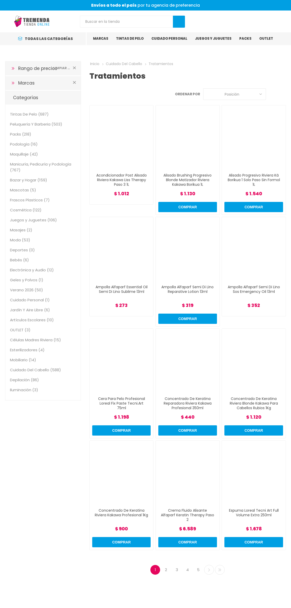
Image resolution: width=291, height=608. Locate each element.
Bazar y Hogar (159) (28, 180)
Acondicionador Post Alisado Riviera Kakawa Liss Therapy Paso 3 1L (121, 180)
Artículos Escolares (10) (32, 320)
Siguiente (209, 570)
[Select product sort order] (234, 94)
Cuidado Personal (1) (30, 300)
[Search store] (126, 22)
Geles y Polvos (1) (26, 280)
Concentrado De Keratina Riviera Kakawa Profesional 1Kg (121, 512)
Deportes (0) (22, 250)
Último (220, 570)
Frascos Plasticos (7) (30, 200)
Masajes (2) (21, 230)
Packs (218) (20, 134)
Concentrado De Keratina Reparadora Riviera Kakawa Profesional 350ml (188, 403)
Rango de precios (37, 68)
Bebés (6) (19, 260)
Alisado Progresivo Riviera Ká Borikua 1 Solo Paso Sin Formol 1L (254, 180)
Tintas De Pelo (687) (29, 114)
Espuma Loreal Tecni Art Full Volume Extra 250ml (254, 512)
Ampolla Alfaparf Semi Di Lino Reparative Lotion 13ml (187, 289)
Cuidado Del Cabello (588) (35, 370)
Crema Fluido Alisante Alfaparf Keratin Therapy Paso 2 (187, 515)
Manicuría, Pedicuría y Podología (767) (40, 167)
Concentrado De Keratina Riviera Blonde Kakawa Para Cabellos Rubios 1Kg (254, 403)
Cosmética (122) (25, 210)
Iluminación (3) (24, 390)
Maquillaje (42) (24, 154)
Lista (282, 94)
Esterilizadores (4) (27, 350)
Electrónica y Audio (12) (32, 270)
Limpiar (74, 67)
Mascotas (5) (23, 190)
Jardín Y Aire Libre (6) (30, 310)
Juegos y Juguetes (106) (33, 220)
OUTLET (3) (20, 330)
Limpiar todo (62, 68)
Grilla (272, 94)
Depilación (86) (24, 380)
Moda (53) (20, 240)
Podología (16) (24, 144)
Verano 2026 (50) (26, 290)
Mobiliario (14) (23, 360)
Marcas (26, 83)
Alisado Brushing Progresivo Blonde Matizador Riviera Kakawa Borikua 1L (187, 180)
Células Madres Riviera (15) (35, 340)
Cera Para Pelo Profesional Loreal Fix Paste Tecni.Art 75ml (121, 403)
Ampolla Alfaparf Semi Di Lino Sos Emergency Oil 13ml (254, 289)
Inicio (94, 63)
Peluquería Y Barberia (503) (36, 124)
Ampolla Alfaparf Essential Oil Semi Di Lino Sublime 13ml (122, 289)
